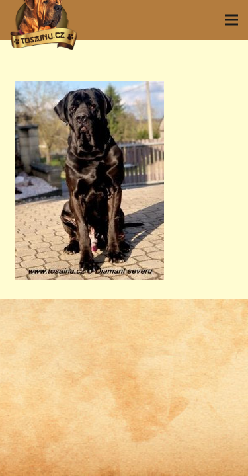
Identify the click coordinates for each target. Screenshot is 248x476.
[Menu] (231, 19)
